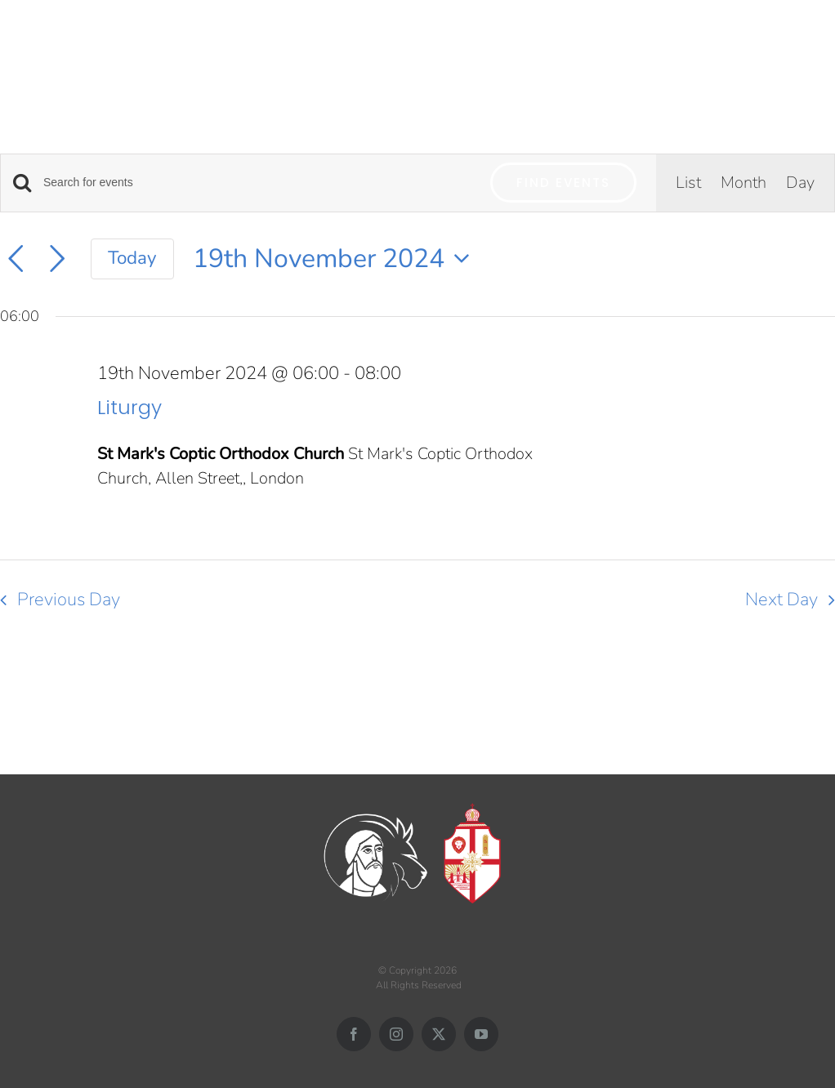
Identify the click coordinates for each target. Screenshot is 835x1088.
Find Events (563, 182)
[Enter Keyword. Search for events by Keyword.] (257, 182)
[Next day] (57, 258)
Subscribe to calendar (733, 660)
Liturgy (129, 407)
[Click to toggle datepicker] (336, 258)
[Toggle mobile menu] (826, 42)
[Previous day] (15, 258)
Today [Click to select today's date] (132, 257)
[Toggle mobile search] (793, 42)
